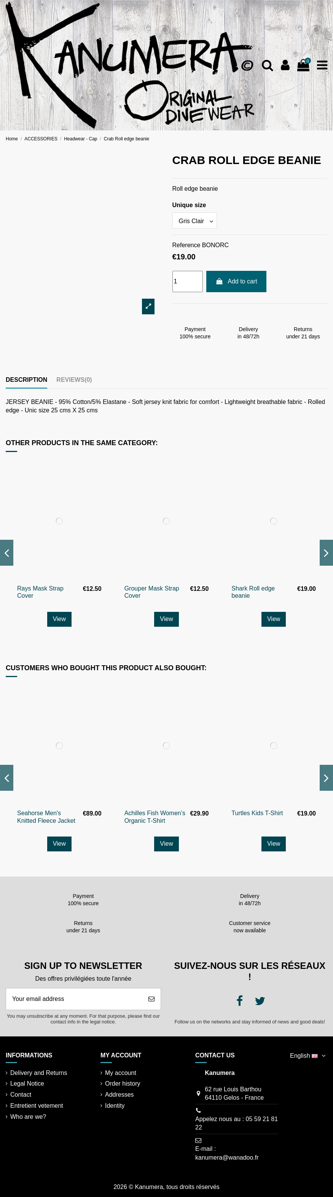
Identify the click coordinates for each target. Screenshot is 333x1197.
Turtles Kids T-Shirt (257, 813)
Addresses (119, 1094)
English (308, 1055)
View (59, 619)
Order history (122, 1083)
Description (26, 379)
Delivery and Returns (38, 1073)
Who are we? (28, 1116)
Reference (186, 245)
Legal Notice (27, 1083)
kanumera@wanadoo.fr (227, 1157)
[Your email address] (74, 999)
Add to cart (236, 281)
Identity (115, 1105)
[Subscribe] (151, 999)
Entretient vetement (36, 1105)
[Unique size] (194, 220)
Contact (20, 1094)
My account (120, 1073)
